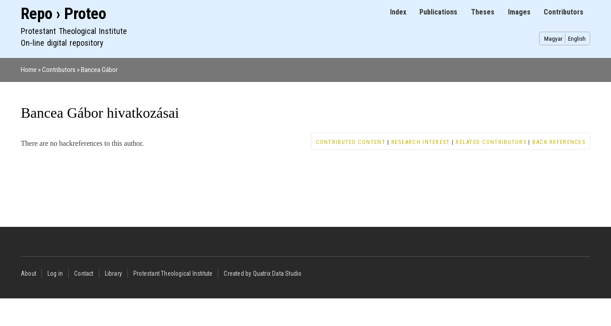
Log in (55, 273)
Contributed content (350, 142)
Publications (438, 12)
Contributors (563, 12)
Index (398, 12)
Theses (482, 12)
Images (519, 12)
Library (113, 273)
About (28, 273)
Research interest (420, 142)
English (577, 38)
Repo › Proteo (63, 14)
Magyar (553, 38)
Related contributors (491, 142)
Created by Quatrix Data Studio (262, 273)
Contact (83, 273)
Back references (558, 142)
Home (29, 70)
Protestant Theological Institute (172, 273)
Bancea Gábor (99, 70)
